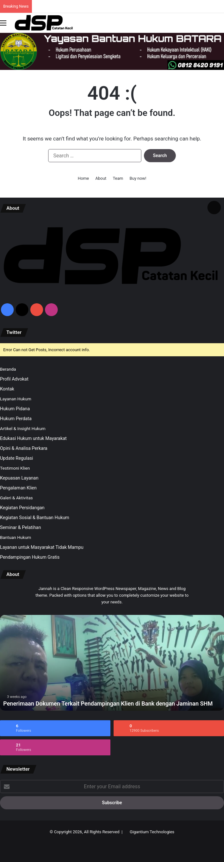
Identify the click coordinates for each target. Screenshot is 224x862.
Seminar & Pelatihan (20, 527)
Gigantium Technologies (152, 831)
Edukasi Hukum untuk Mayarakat (33, 438)
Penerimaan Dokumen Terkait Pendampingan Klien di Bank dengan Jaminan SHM (108, 703)
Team (118, 178)
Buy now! (138, 178)
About (101, 178)
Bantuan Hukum (15, 537)
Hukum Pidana (15, 408)
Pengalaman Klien (18, 487)
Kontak (7, 388)
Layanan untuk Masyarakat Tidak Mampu (41, 547)
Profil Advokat (14, 379)
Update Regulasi (16, 458)
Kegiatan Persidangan (22, 507)
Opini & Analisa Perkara (23, 448)
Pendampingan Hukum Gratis (30, 557)
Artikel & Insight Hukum (22, 428)
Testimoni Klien (15, 468)
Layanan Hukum (15, 398)
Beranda (8, 369)
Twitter (13, 332)
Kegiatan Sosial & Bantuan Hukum (34, 517)
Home (83, 178)
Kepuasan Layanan (19, 477)
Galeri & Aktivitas (16, 497)
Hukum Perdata (16, 418)
